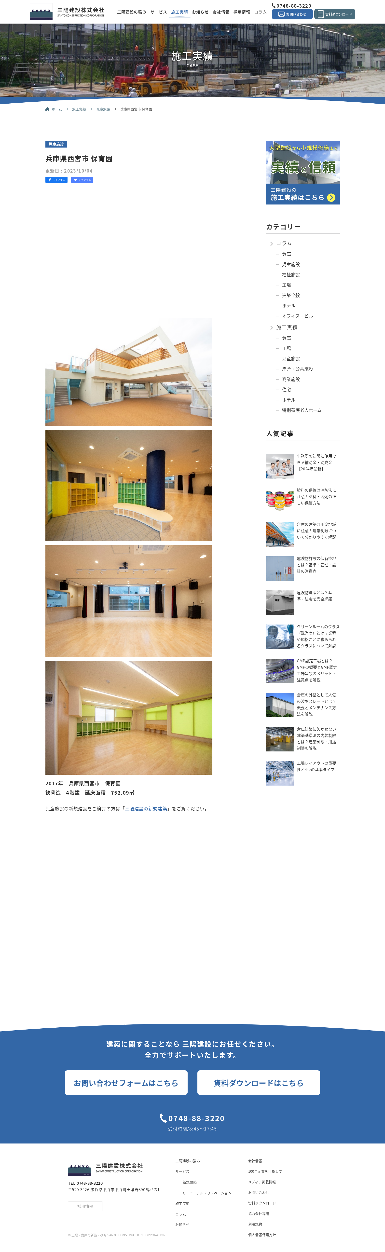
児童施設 (103, 109)
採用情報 (242, 12)
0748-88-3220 (293, 5)
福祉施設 (291, 274)
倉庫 (286, 254)
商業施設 (291, 379)
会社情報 (221, 12)
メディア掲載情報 (262, 1181)
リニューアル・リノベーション (207, 1192)
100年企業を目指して (265, 1171)
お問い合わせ (258, 1192)
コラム (260, 12)
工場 (286, 285)
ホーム (57, 109)
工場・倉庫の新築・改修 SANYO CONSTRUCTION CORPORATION (118, 1235)
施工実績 (179, 12)
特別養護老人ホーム (302, 410)
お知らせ (200, 12)
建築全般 (291, 295)
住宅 (286, 389)
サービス (159, 12)
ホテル (288, 305)
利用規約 (255, 1224)
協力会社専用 (258, 1213)
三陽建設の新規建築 (146, 808)
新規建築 (190, 1182)
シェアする (56, 180)
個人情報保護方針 (262, 1234)
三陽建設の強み (132, 12)
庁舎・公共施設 (297, 369)
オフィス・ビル (297, 316)
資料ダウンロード (262, 1202)
